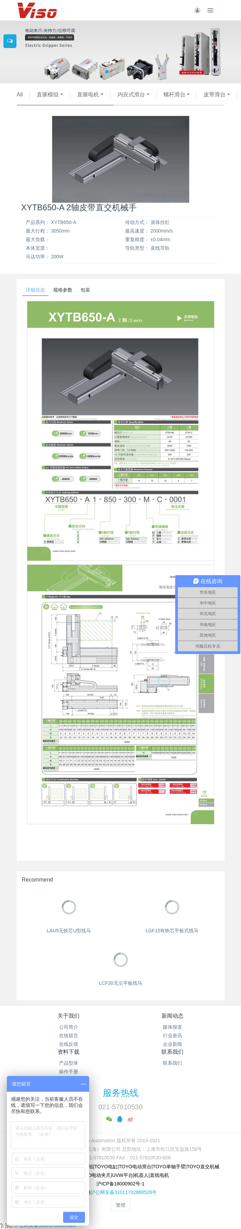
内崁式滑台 (131, 94)
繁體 (120, 1205)
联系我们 (172, 1052)
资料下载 (69, 1052)
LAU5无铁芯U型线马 (69, 930)
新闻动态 (172, 1016)
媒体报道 (172, 1027)
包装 (85, 290)
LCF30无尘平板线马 (120, 983)
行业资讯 (172, 1035)
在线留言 (68, 1035)
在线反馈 (68, 1044)
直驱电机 (88, 94)
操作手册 (68, 1071)
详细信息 (35, 290)
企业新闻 (172, 1044)
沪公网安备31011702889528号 (124, 1192)
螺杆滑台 (174, 94)
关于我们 (69, 1016)
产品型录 (68, 1063)
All (20, 94)
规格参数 (62, 290)
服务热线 (120, 1093)
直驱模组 (48, 94)
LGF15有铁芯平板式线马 (172, 930)
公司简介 (68, 1027)
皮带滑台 (215, 94)
